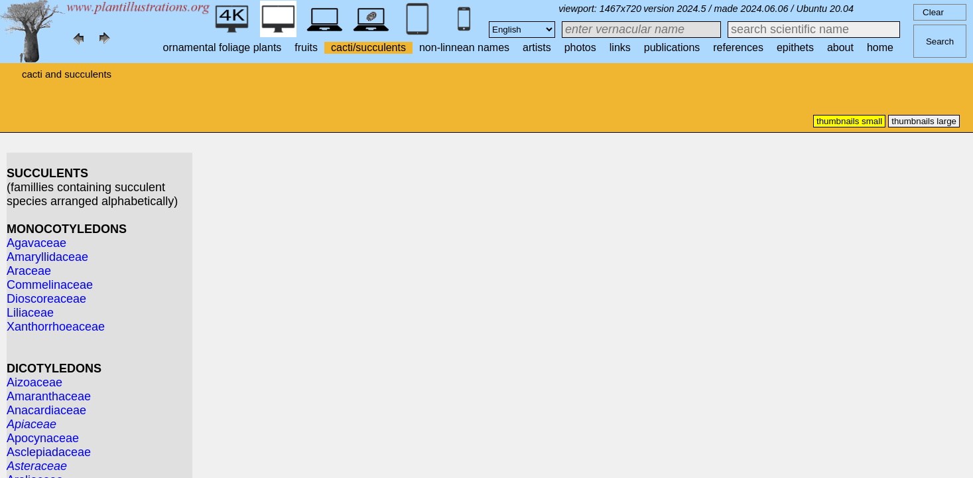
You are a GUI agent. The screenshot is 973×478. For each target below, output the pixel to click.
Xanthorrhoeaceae (56, 326)
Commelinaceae (50, 284)
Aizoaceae (34, 382)
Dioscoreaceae (46, 298)
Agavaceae (36, 243)
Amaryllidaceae (47, 257)
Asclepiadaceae (49, 452)
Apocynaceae (43, 438)
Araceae (29, 271)
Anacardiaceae (46, 410)
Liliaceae (30, 312)
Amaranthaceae (49, 396)
